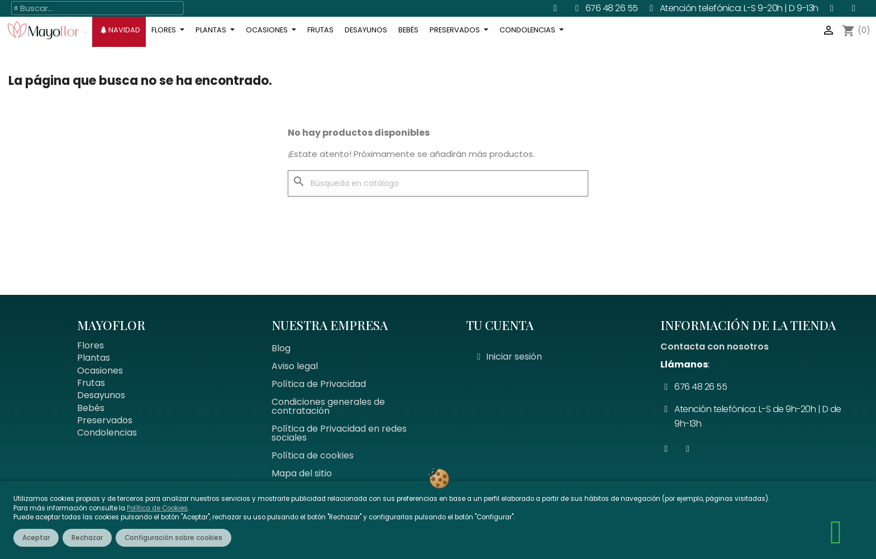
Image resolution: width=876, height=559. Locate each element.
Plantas (93, 357)
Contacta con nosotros (714, 346)
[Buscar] (438, 183)
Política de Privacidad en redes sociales (339, 433)
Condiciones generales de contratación (328, 406)
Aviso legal (295, 366)
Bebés (90, 408)
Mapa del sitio (302, 473)
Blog (281, 348)
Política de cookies (313, 455)
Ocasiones (100, 370)
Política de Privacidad (319, 384)
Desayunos (101, 395)
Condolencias (107, 432)
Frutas (91, 382)
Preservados (104, 420)
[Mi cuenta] (509, 357)
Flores (90, 345)
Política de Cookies (157, 508)
